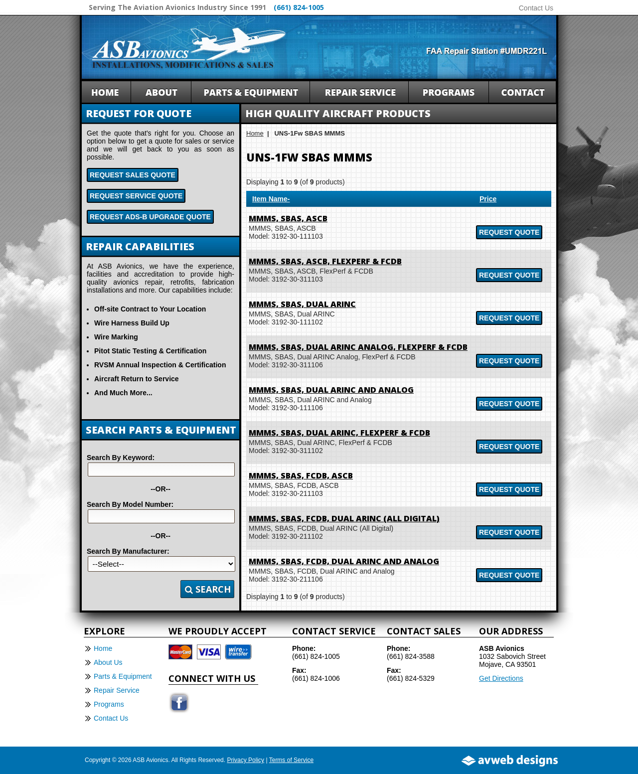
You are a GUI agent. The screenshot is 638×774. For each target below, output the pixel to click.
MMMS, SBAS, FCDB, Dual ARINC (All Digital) (344, 518)
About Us (108, 662)
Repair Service (117, 690)
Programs (109, 704)
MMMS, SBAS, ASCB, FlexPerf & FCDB (325, 261)
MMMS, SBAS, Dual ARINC (302, 304)
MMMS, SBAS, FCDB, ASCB (301, 475)
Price (487, 199)
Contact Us (536, 8)
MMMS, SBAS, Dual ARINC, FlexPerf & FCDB (339, 432)
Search (208, 589)
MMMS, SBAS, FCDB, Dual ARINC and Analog (344, 561)
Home (255, 133)
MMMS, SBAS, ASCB (288, 218)
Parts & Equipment (123, 676)
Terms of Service (291, 760)
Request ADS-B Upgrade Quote (150, 217)
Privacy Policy (245, 760)
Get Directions (501, 678)
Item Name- (271, 199)
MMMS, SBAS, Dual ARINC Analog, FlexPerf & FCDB (358, 346)
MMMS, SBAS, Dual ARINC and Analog (331, 389)
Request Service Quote (136, 196)
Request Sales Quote (132, 175)
